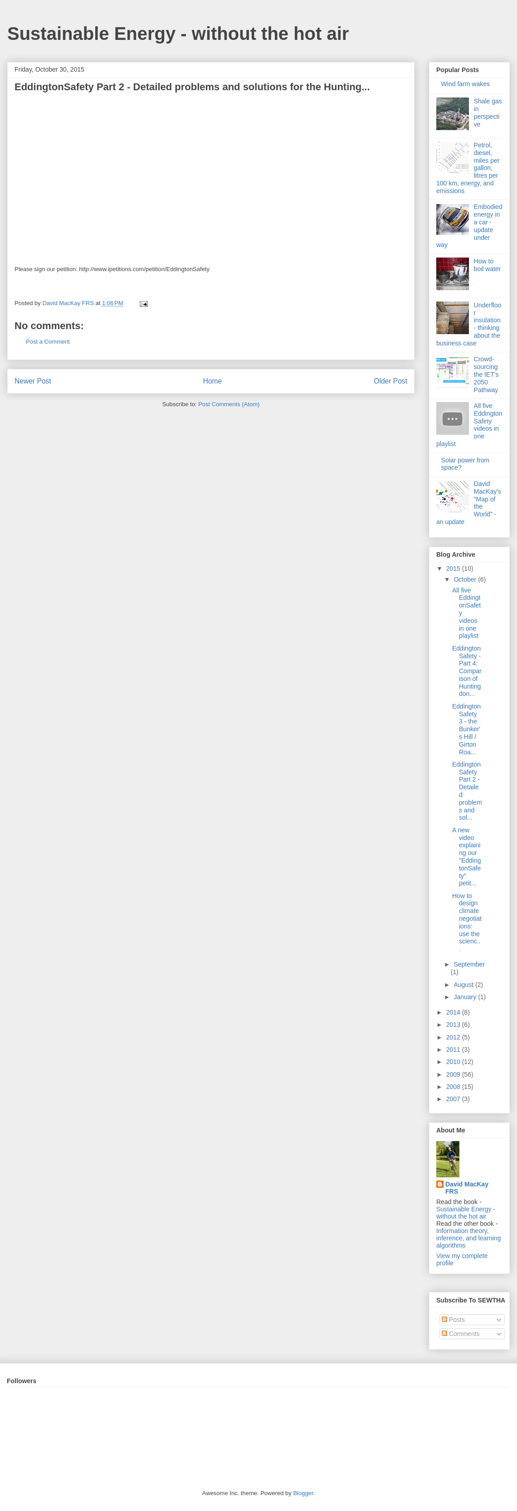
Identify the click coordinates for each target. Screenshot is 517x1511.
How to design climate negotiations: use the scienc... (467, 922)
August (464, 984)
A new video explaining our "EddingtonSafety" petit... (466, 856)
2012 (454, 1037)
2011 (454, 1049)
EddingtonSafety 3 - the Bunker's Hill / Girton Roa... (466, 729)
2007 (454, 1099)
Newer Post (33, 381)
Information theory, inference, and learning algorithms (468, 1238)
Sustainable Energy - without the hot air (178, 34)
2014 (454, 1012)
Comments (461, 1333)
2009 (454, 1074)
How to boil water (487, 265)
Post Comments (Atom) (228, 404)
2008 (454, 1086)
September (469, 964)
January (466, 997)
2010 (454, 1061)
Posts (453, 1319)
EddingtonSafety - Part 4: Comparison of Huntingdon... (467, 671)
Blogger (303, 1493)
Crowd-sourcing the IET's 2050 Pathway (486, 374)
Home (212, 381)
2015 (454, 568)
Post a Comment (48, 341)
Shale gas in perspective (488, 112)
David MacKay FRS (466, 1188)
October (466, 579)
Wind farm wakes (465, 83)
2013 (454, 1024)
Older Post (390, 381)
